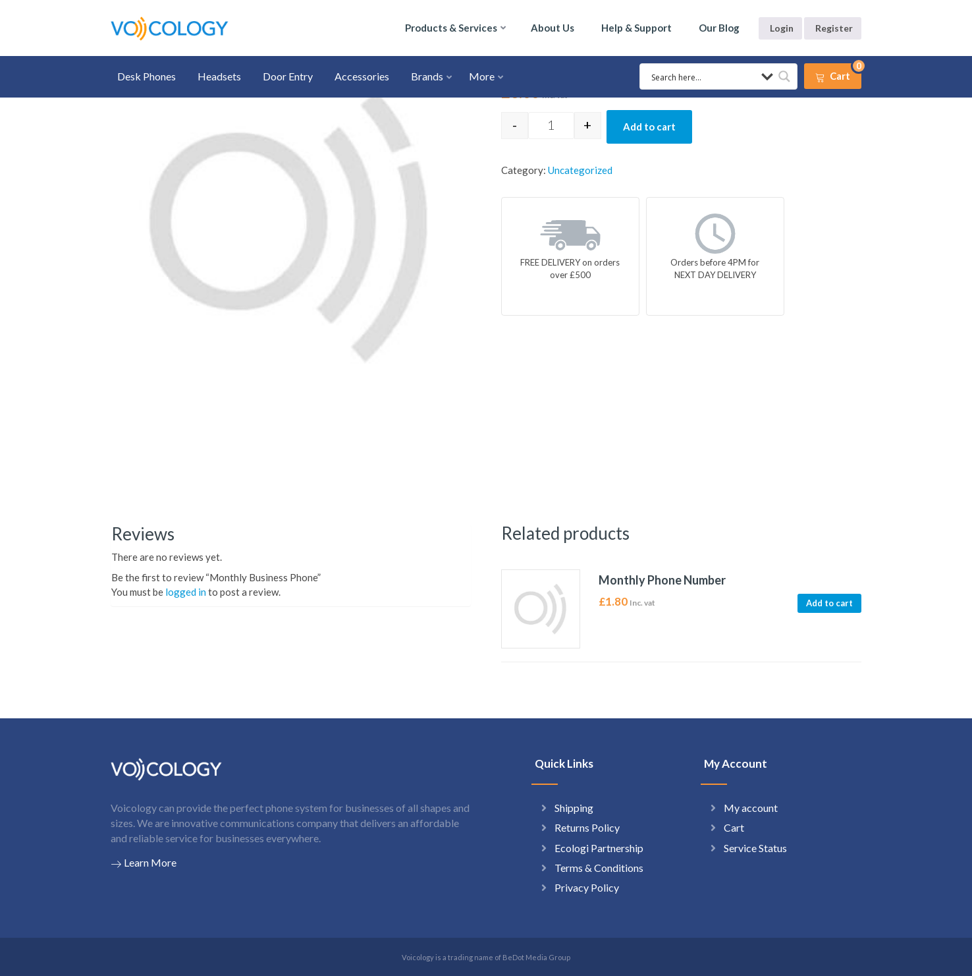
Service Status (755, 848)
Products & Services (451, 28)
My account (751, 807)
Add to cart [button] (829, 603)
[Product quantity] (551, 125)
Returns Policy (587, 827)
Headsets (219, 76)
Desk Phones (146, 76)
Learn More (143, 862)
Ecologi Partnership (598, 848)
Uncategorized (580, 170)
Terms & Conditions (598, 867)
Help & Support (636, 28)
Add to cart (649, 126)
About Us (552, 28)
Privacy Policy (586, 887)
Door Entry (288, 76)
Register (834, 28)
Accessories (362, 76)
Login (782, 28)
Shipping (573, 807)
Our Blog (719, 28)
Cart (734, 827)
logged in (185, 592)
